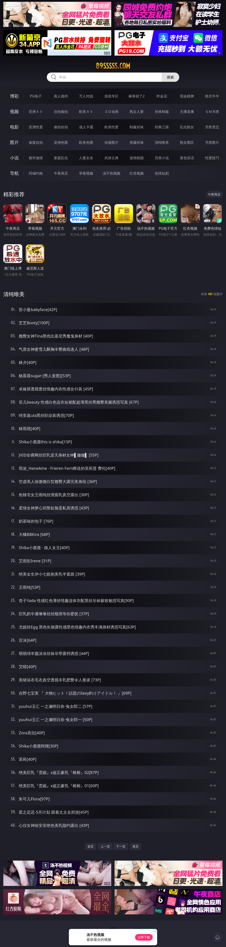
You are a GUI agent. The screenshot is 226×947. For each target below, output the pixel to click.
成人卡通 (86, 127)
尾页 (135, 846)
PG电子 (35, 96)
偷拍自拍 (61, 127)
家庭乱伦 (61, 157)
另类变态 (212, 127)
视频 (14, 111)
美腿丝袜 (137, 142)
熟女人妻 (137, 111)
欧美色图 (86, 142)
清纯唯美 (162, 142)
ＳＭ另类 (212, 111)
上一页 (105, 846)
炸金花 (161, 96)
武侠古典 (111, 157)
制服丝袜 (137, 127)
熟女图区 (187, 142)
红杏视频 (137, 173)
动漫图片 (111, 142)
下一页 (120, 846)
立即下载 (144, 937)
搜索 (170, 77)
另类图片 (212, 142)
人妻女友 (86, 157)
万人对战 (86, 96)
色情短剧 (162, 173)
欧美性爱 (111, 127)
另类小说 (162, 157)
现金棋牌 (187, 96)
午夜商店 (61, 173)
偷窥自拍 (36, 142)
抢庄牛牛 (212, 96)
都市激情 (36, 157)
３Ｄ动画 (111, 111)
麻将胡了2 (136, 96)
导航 (14, 173)
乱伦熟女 (187, 127)
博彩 (14, 96)
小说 (14, 158)
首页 (90, 846)
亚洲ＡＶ (36, 111)
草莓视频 (86, 173)
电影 (14, 127)
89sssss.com (113, 66)
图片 (14, 142)
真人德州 (61, 96)
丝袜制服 (162, 111)
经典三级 (162, 127)
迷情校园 (137, 157)
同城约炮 (36, 173)
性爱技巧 (212, 157)
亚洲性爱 (36, 127)
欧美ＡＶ (86, 111)
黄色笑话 (187, 157)
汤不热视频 (111, 173)
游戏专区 (111, 96)
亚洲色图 (61, 142)
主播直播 (187, 111)
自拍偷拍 (61, 111)
